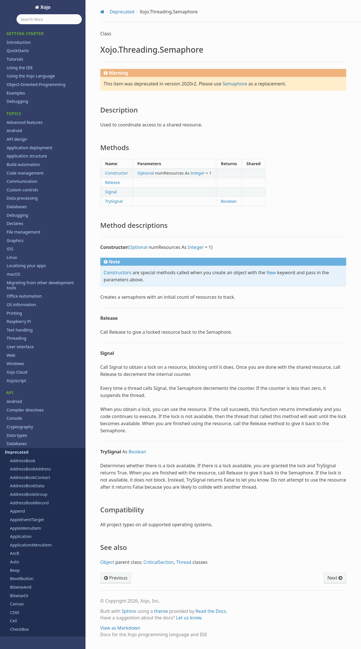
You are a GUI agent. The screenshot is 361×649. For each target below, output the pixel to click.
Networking (18, 373)
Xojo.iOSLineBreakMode (33, 197)
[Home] (102, 11)
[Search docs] (49, 19)
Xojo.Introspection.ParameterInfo (42, 130)
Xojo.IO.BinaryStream (30, 147)
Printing (14, 398)
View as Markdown (120, 628)
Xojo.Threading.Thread (31, 289)
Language (16, 339)
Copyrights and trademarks (33, 623)
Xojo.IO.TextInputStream (33, 172)
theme (161, 611)
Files (11, 305)
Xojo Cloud (17, 440)
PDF (10, 390)
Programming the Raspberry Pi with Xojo (41, 489)
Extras (12, 539)
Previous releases (23, 478)
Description (25, 248)
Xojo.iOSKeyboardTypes (32, 189)
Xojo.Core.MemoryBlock (33, 29)
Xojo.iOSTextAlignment (32, 206)
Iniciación (16, 594)
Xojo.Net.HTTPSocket (30, 214)
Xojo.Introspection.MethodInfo (39, 121)
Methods (22, 256)
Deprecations (19, 461)
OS (9, 381)
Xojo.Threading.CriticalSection (38, 231)
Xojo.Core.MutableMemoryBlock (41, 37)
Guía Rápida (18, 585)
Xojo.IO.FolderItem (28, 155)
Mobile (13, 365)
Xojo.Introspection (27, 79)
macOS (13, 348)
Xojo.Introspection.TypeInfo (36, 138)
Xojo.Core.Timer (25, 54)
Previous (115, 578)
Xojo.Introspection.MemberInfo (40, 113)
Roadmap (16, 522)
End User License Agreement (34, 632)
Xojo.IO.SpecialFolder (30, 164)
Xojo (45, 7)
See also (22, 280)
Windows (15, 432)
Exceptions (17, 297)
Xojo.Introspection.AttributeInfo (41, 88)
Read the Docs (210, 611)
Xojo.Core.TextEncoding (32, 46)
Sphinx (129, 611)
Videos (13, 556)
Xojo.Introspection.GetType (36, 105)
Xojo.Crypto (21, 62)
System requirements (27, 531)
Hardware (16, 322)
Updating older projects (29, 547)
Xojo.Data (19, 71)
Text (11, 407)
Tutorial (14, 602)
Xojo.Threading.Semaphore (34, 240)
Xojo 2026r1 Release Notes (32, 500)
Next (334, 578)
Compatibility (26, 272)
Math (12, 356)
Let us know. (189, 618)
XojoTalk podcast (23, 565)
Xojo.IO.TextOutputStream (35, 181)
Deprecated (122, 12)
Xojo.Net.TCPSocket (28, 223)
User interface (20, 415)
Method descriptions (32, 264)
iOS (10, 331)
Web (11, 424)
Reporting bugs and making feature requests (41, 511)
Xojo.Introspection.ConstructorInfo (43, 96)
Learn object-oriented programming (41, 470)
